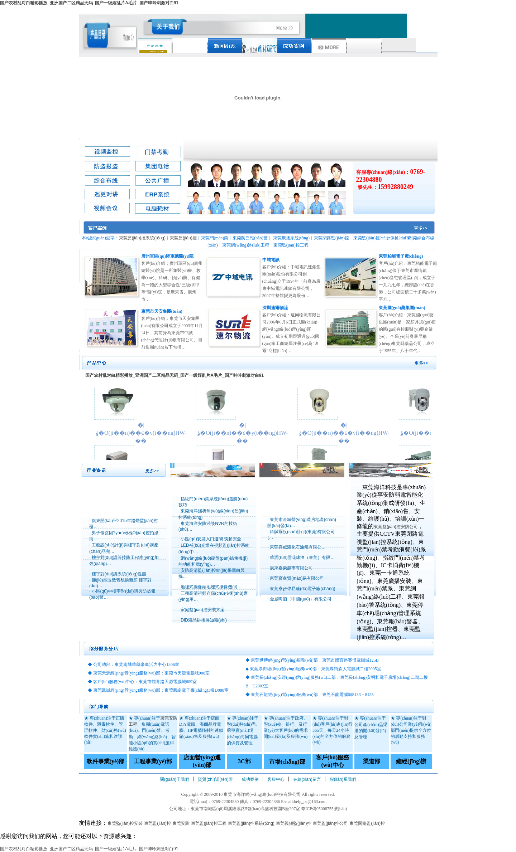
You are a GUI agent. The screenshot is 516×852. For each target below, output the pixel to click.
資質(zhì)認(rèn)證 (215, 779)
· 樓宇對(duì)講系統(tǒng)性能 (117, 573)
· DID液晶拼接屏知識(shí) (202, 620)
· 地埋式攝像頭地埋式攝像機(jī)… (210, 586)
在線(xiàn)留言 (307, 779)
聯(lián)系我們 (343, 779)
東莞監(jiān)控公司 (330, 823)
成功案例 (250, 779)
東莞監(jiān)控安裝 (125, 823)
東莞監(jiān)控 (183, 237)
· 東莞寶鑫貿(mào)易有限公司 (295, 578)
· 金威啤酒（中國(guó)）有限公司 (299, 599)
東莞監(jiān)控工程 (208, 823)
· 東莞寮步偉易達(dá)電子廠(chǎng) (301, 588)
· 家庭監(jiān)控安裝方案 (201, 609)
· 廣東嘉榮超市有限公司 (290, 567)
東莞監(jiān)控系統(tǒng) (142, 237)
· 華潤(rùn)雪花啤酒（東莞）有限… (301, 557)
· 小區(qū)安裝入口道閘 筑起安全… (211, 538)
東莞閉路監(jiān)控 (367, 823)
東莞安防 (181, 823)
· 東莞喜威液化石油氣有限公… (296, 547)
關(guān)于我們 (175, 779)
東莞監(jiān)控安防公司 (396, 526)
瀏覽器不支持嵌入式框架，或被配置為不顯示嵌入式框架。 (258, 416)
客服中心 (276, 779)
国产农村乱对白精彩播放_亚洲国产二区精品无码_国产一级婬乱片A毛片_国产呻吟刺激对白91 (89, 2)
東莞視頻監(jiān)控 (293, 823)
